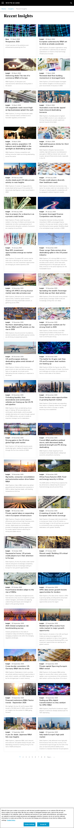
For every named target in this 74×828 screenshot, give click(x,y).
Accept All (43, 825)
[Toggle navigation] (4, 2)
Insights (11, 9)
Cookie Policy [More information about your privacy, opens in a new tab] (11, 820)
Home (4, 9)
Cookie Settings (29, 825)
